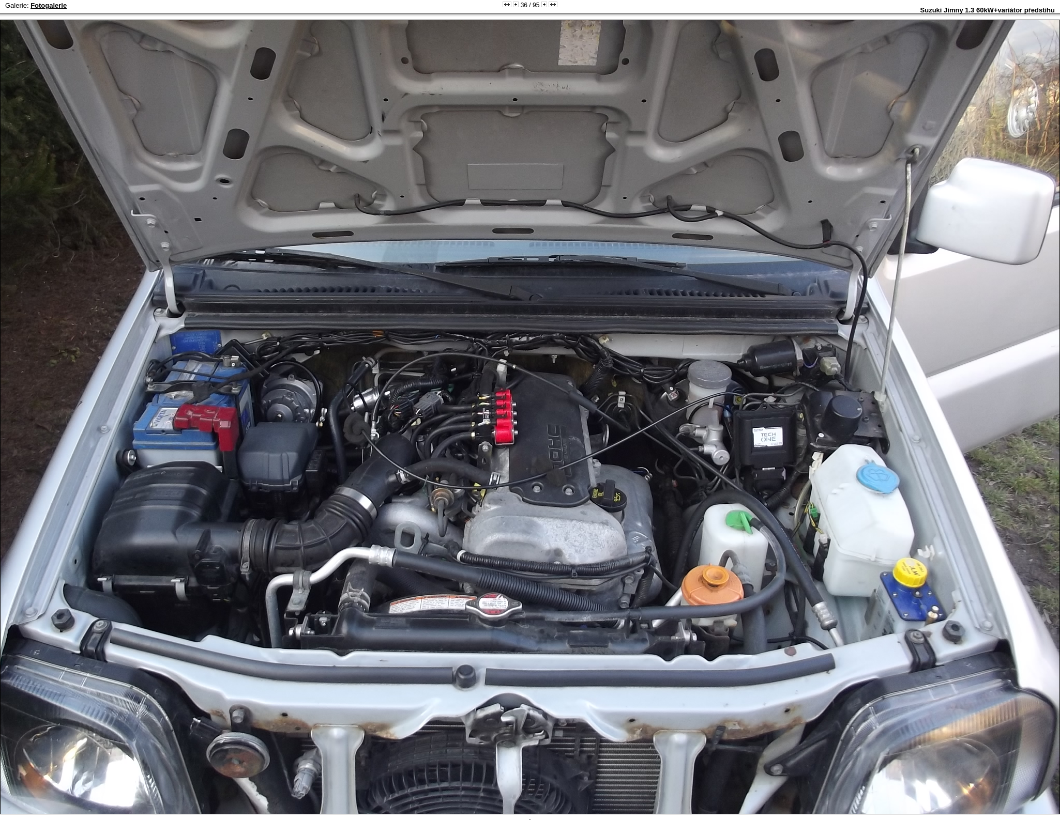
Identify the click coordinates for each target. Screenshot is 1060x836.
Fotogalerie (49, 5)
